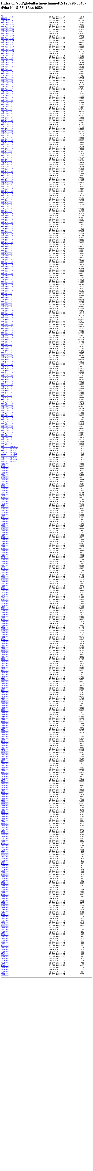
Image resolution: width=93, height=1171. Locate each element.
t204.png (4, 997)
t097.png (4, 763)
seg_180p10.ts (7, 83)
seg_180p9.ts (6, 133)
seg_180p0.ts (6, 79)
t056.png (4, 673)
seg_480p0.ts (6, 363)
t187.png (4, 959)
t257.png (4, 1112)
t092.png (4, 752)
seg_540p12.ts (7, 428)
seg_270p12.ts (7, 201)
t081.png (4, 728)
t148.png (4, 874)
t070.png (4, 704)
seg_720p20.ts (7, 505)
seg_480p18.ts (7, 385)
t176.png (4, 935)
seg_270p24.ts (7, 229)
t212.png (4, 1014)
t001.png (4, 553)
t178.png (4, 940)
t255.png (4, 1108)
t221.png (4, 1034)
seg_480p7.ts (6, 413)
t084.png (4, 734)
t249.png (4, 1095)
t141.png (4, 859)
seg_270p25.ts (7, 232)
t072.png (4, 708)
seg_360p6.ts (6, 297)
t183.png (4, 951)
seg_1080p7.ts (7, 72)
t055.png (4, 671)
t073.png (4, 710)
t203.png (4, 994)
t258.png (4, 1115)
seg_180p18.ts (7, 101)
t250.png (4, 1097)
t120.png (4, 813)
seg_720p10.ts (7, 481)
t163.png (4, 907)
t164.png (4, 909)
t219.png (4, 1029)
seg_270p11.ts (7, 199)
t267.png (4, 1134)
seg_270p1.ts (6, 195)
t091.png (4, 750)
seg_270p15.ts (7, 208)
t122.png (4, 817)
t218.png (4, 1027)
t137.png (4, 850)
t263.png (4, 1125)
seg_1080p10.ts (7, 26)
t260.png (4, 1119)
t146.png (4, 870)
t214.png (4, 1018)
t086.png (4, 739)
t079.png (4, 723)
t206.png (4, 1001)
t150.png (4, 879)
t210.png (4, 1010)
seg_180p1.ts (6, 81)
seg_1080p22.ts (7, 55)
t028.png (4, 612)
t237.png (4, 1069)
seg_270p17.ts (7, 212)
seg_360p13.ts (7, 260)
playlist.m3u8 (7, 18)
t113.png (4, 798)
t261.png (4, 1121)
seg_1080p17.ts (7, 42)
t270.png (4, 1141)
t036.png (4, 629)
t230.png (4, 1053)
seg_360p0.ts (6, 249)
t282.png (4, 1167)
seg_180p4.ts (6, 122)
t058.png (4, 677)
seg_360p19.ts (7, 273)
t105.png (4, 780)
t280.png (4, 1163)
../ (2, 15)
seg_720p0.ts (6, 476)
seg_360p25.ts (7, 288)
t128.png (4, 830)
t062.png (4, 686)
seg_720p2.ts (6, 503)
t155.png (4, 889)
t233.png (4, 1060)
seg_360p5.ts (6, 295)
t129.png (4, 833)
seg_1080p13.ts (7, 33)
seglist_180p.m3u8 (9, 535)
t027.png (4, 610)
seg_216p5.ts (6, 181)
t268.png (4, 1136)
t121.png (4, 815)
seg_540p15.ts (7, 435)
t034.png (4, 625)
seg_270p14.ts (7, 205)
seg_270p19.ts (7, 216)
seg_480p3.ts (6, 404)
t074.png (4, 712)
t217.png (4, 1025)
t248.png (4, 1093)
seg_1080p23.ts (7, 57)
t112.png (4, 796)
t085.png (4, 737)
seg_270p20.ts (7, 221)
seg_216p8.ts (6, 188)
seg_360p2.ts (6, 275)
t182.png (4, 948)
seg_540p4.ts (6, 463)
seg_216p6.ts (6, 184)
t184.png (4, 953)
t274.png (4, 1150)
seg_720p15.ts (7, 492)
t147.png (4, 872)
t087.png (4, 741)
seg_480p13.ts (7, 374)
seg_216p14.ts (7, 149)
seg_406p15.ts (7, 321)
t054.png (4, 669)
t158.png (4, 896)
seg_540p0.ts (6, 420)
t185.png (4, 955)
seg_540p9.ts (6, 474)
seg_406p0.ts (6, 306)
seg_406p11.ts (7, 313)
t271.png (4, 1143)
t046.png (4, 651)
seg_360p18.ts (7, 271)
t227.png (4, 1047)
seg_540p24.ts (7, 457)
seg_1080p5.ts (7, 68)
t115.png (4, 802)
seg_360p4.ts (6, 293)
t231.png (4, 1056)
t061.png (4, 684)
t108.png (4, 787)
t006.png (4, 564)
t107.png (4, 785)
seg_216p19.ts (7, 160)
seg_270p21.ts (7, 223)
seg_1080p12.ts (7, 31)
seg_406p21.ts (7, 337)
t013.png (4, 579)
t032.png (4, 621)
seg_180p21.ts (7, 109)
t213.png (4, 1016)
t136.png (4, 848)
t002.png (4, 555)
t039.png (4, 636)
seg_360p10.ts (7, 254)
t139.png (4, 855)
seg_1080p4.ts (7, 66)
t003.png (4, 557)
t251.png (4, 1099)
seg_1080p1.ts (7, 24)
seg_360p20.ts (7, 278)
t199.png (4, 986)
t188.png (4, 962)
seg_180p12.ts (7, 87)
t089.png (4, 745)
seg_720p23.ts (7, 511)
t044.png (4, 647)
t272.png (4, 1145)
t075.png (4, 715)
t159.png (4, 898)
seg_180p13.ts (7, 90)
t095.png (4, 758)
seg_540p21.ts (7, 450)
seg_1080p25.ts (7, 61)
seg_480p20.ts (7, 391)
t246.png (4, 1088)
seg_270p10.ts (7, 197)
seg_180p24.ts (7, 116)
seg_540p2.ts (6, 446)
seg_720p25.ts (7, 516)
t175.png (4, 933)
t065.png (4, 693)
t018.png (4, 590)
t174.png (4, 931)
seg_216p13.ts (7, 146)
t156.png (4, 892)
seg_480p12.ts (7, 372)
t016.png (4, 586)
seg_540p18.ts (7, 441)
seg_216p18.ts (7, 157)
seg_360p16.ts (7, 267)
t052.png (4, 664)
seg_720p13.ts (7, 487)
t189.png (4, 964)
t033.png (4, 623)
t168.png (4, 918)
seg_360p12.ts (7, 258)
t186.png (4, 957)
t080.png (4, 726)
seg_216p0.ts (6, 136)
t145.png (4, 868)
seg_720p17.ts (7, 496)
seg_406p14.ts (7, 319)
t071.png (4, 706)
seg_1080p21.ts (7, 52)
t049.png (4, 658)
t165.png (4, 911)
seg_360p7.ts (6, 299)
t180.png (4, 944)
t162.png (4, 905)
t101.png (4, 771)
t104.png (4, 778)
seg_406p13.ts (7, 317)
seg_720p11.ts (7, 483)
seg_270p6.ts (6, 240)
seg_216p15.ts (7, 151)
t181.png (4, 946)
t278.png (4, 1158)
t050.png (4, 660)
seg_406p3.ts (6, 348)
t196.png (4, 979)
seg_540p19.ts (7, 444)
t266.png (4, 1132)
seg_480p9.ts (6, 417)
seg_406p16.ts (7, 323)
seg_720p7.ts (6, 527)
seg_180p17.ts (7, 98)
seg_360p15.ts (7, 264)
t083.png (4, 732)
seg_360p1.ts (6, 251)
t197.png (4, 981)
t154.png (4, 887)
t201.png (4, 990)
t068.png (4, 699)
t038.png (4, 634)
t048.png (4, 656)
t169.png (4, 920)
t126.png (4, 826)
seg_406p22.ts (7, 339)
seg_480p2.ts (6, 389)
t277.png (4, 1156)
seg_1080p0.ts (7, 22)
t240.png (4, 1075)
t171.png (4, 924)
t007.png (4, 566)
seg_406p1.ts (6, 308)
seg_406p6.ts (6, 354)
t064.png (4, 691)
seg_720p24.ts (7, 514)
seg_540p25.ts (7, 459)
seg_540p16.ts (7, 437)
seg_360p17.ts (7, 269)
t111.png (4, 793)
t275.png (4, 1152)
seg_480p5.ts (6, 409)
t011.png (4, 575)
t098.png (4, 765)
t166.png (4, 914)
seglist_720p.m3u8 (9, 551)
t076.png (4, 717)
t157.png (4, 894)
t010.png (4, 573)
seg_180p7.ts (6, 129)
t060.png (4, 682)
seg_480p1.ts (6, 365)
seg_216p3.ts (6, 177)
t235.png (4, 1064)
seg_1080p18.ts (7, 44)
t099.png (4, 767)
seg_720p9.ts (6, 531)
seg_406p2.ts (6, 332)
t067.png (4, 697)
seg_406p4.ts (6, 350)
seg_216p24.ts (7, 173)
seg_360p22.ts (7, 282)
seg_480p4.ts (6, 407)
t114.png (4, 800)
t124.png (4, 822)
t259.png (4, 1117)
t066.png (4, 695)
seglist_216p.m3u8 (9, 538)
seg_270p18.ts (7, 214)
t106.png (4, 782)
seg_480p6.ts (6, 411)
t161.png (4, 903)
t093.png (4, 754)
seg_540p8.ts (6, 472)
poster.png (5, 20)
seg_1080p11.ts (7, 28)
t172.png (4, 927)
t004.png (4, 559)
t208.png (4, 1005)
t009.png (4, 570)
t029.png (4, 614)
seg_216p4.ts (6, 179)
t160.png (4, 900)
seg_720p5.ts (6, 522)
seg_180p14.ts (7, 92)
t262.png (4, 1123)
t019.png (4, 592)
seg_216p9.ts (6, 190)
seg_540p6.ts (6, 468)
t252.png (4, 1101)
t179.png (4, 942)
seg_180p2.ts (6, 105)
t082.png (4, 730)
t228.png (4, 1049)
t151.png (4, 881)
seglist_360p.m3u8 (9, 542)
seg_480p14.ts (7, 376)
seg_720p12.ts (7, 485)
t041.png (4, 640)
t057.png (4, 675)
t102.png (4, 774)
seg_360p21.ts (7, 280)
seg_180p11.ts (7, 85)
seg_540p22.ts (7, 452)
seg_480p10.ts (7, 367)
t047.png (4, 653)
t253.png (4, 1104)
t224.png (4, 1040)
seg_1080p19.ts (7, 46)
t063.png (4, 688)
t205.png (4, 999)
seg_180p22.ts (7, 111)
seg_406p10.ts (7, 310)
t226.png (4, 1045)
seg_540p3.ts (6, 461)
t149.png (4, 876)
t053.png (4, 667)
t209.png (4, 1007)
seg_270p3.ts (6, 234)
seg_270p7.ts (6, 243)
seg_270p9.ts (6, 247)
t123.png (4, 820)
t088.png (4, 743)
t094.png (4, 756)
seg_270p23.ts (7, 227)
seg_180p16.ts (7, 96)
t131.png (4, 837)
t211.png (4, 1012)
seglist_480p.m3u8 (9, 546)
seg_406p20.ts (7, 334)
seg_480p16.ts (7, 380)
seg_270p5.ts (6, 238)
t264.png (4, 1128)
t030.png (4, 616)
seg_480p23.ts (7, 398)
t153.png (4, 885)
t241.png (4, 1077)
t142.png (4, 861)
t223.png (4, 1038)
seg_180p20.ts (7, 107)
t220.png (4, 1032)
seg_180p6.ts (6, 127)
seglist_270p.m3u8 (9, 540)
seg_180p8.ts (6, 131)
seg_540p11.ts (7, 426)
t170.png (4, 922)
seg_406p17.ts (7, 326)
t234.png (4, 1062)
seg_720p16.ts (7, 494)
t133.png (4, 841)
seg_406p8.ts (6, 358)
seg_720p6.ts (6, 525)
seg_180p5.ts (6, 125)
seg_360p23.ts (7, 284)
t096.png (4, 761)
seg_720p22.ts (7, 509)
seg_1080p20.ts (7, 50)
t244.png (4, 1084)
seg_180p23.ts (7, 114)
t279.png (4, 1160)
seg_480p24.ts (7, 400)
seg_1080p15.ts (7, 37)
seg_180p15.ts (7, 94)
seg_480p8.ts (6, 415)
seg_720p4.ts (6, 520)
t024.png (4, 603)
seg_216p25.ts (7, 175)
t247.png (4, 1091)
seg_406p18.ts (7, 328)
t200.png (4, 988)
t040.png (4, 638)
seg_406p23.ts (7, 341)
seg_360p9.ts (6, 304)
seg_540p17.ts (7, 439)
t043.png (4, 645)
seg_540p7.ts (6, 470)
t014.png (4, 581)
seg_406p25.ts (7, 345)
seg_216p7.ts (6, 186)
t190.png (4, 966)
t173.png (4, 929)
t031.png (4, 618)
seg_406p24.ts (7, 343)
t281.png (4, 1165)
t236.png (4, 1066)
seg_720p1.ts (6, 479)
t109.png (4, 789)
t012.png (4, 577)
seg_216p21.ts (7, 166)
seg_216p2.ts (6, 162)
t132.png (4, 839)
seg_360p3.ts (6, 291)
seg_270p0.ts (6, 192)
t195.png (4, 977)
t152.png (4, 883)
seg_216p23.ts (7, 170)
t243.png (4, 1082)
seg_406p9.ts (6, 361)
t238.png (4, 1071)
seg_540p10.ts (7, 424)
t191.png (4, 968)
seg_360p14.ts (7, 262)
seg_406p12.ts (7, 315)
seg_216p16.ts (7, 153)
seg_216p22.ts (7, 168)
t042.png (4, 643)
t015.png (4, 584)
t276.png (4, 1154)
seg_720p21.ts (7, 507)
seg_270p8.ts (6, 245)
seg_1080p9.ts (7, 77)
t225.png (4, 1042)
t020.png (4, 594)
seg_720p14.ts (7, 490)
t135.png (4, 846)
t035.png (4, 627)
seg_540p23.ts (7, 455)
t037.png (4, 632)
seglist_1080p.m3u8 (9, 533)
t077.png (4, 719)
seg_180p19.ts (7, 103)
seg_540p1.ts (6, 422)
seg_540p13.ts (7, 431)
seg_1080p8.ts (7, 74)
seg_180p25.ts (7, 118)
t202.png (4, 992)
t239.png (4, 1073)
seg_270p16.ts (7, 210)
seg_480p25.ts (7, 402)
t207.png (4, 1003)
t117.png (4, 806)
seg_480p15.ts (7, 378)
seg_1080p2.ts (7, 48)
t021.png (4, 597)
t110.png (4, 791)
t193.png (4, 973)
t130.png (4, 835)
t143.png (4, 863)
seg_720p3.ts (6, 518)
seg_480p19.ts (7, 387)
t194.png (4, 975)
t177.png (4, 938)
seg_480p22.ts (7, 396)
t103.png (4, 776)
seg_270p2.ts (6, 219)
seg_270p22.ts (7, 225)
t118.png (4, 809)
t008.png (4, 568)
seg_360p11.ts (7, 256)
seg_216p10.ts (7, 140)
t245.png (4, 1086)
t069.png (4, 702)
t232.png (4, 1058)
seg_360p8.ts (6, 302)
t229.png (4, 1051)
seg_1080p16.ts (7, 39)
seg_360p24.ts (7, 286)
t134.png (4, 844)
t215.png (4, 1021)
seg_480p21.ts (7, 393)
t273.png (4, 1147)
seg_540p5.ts (6, 466)
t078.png (4, 721)
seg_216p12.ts (7, 144)
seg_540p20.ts (7, 448)
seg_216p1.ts (6, 138)
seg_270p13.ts (7, 203)
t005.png (4, 562)
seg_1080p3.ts (7, 63)
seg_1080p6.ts (7, 70)
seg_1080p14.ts (7, 35)
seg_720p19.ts (7, 500)
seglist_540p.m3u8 (9, 549)
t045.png (4, 649)
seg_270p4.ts (6, 236)
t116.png (4, 804)
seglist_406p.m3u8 (9, 544)
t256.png (4, 1110)
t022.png (4, 599)
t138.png (4, 852)
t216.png (4, 1023)
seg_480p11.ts (7, 369)
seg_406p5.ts (6, 352)
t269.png (4, 1139)
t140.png (4, 857)
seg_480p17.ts (7, 382)
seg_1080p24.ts (7, 59)
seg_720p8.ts (6, 529)
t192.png (4, 970)
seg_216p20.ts (7, 164)
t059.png (4, 680)
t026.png (4, 608)
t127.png (4, 828)
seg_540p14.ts (7, 433)
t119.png (4, 811)
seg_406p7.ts (6, 356)
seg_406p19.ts (7, 330)
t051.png (4, 662)
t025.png (4, 605)
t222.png (4, 1036)
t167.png (4, 916)
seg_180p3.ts (6, 120)
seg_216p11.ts (7, 142)
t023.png (4, 601)
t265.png (4, 1130)
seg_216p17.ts (7, 155)
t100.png (4, 769)
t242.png (4, 1080)
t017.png (4, 588)
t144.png (4, 865)
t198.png (4, 983)
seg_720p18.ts (7, 498)
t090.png (4, 747)
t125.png (4, 824)
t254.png (4, 1106)
